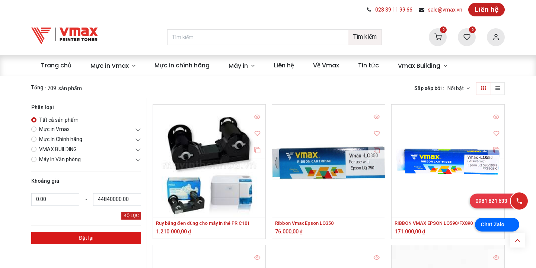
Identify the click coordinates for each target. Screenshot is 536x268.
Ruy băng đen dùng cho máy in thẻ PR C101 (208, 223)
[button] (458, 88)
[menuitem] (56, 65)
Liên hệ (486, 9)
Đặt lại (86, 238)
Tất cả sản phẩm (59, 120)
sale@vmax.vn (445, 10)
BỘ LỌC (131, 215)
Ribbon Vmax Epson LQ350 (307, 223)
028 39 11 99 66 (393, 10)
